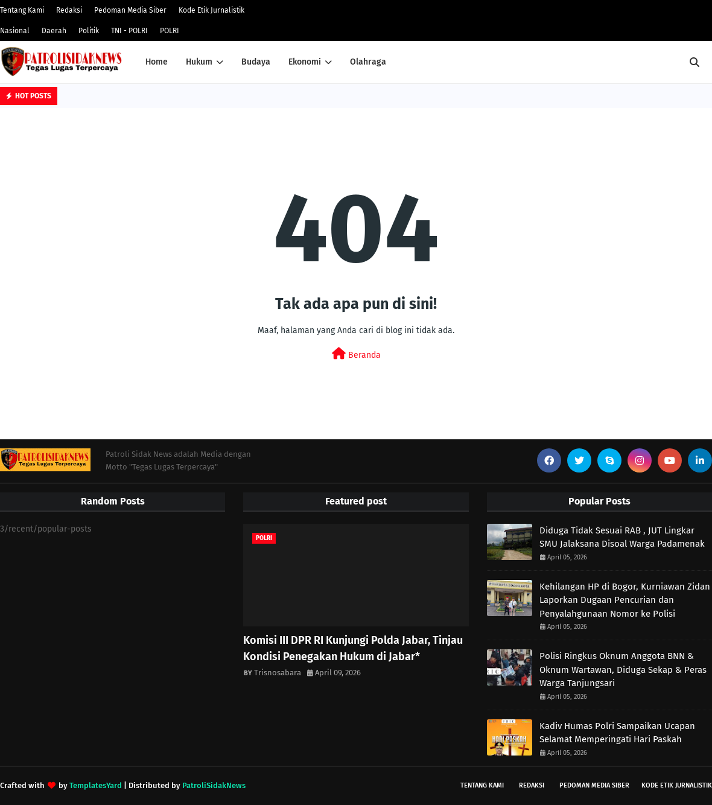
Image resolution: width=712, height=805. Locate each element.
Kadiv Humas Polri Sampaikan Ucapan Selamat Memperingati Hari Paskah (617, 733)
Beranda (356, 354)
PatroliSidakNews (214, 785)
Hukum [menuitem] (199, 62)
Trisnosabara (277, 672)
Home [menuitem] (156, 62)
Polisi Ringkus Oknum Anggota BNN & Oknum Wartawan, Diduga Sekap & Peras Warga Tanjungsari (623, 670)
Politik (88, 31)
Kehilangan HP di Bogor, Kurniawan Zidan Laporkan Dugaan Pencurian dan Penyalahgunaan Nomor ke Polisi (624, 600)
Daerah (54, 31)
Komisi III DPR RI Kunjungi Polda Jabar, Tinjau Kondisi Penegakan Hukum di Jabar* (353, 648)
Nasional (15, 31)
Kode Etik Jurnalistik (211, 10)
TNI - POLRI (129, 31)
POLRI (169, 31)
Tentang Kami (22, 10)
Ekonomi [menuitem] (304, 62)
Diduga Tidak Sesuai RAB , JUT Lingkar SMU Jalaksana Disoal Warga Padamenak (622, 537)
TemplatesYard (95, 785)
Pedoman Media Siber (130, 10)
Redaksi (69, 10)
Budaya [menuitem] (255, 62)
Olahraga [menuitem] (368, 62)
